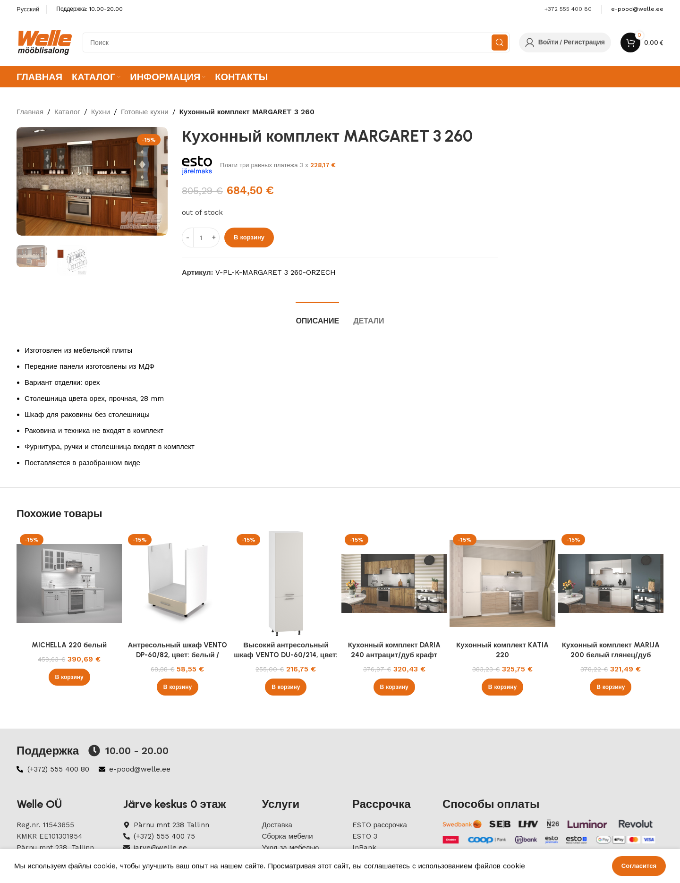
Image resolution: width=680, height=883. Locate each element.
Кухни (100, 112)
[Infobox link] (637, 9)
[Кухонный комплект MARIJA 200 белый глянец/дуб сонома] (610, 583)
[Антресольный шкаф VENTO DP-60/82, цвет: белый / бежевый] (177, 583)
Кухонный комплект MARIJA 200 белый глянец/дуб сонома (611, 655)
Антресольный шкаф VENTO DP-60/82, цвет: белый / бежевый (177, 655)
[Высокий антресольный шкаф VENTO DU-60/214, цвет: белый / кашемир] (286, 583)
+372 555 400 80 (568, 9)
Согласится (638, 865)
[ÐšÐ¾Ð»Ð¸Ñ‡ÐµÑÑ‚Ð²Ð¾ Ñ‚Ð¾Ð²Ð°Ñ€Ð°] (201, 237)
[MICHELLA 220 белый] (69, 583)
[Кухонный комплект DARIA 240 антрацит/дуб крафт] (394, 583)
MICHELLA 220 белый (69, 645)
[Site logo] (45, 42)
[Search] (296, 42)
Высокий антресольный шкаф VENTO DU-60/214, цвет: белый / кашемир (286, 655)
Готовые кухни (145, 112)
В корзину (249, 237)
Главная (30, 112)
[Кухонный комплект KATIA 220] (502, 583)
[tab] (317, 316)
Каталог (67, 112)
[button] (69, 677)
